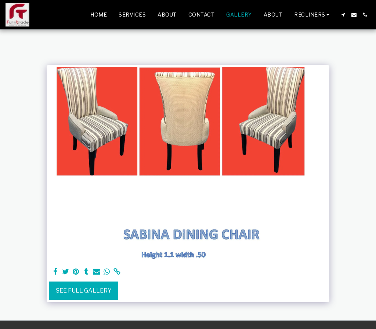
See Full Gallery (84, 290)
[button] (313, 15)
